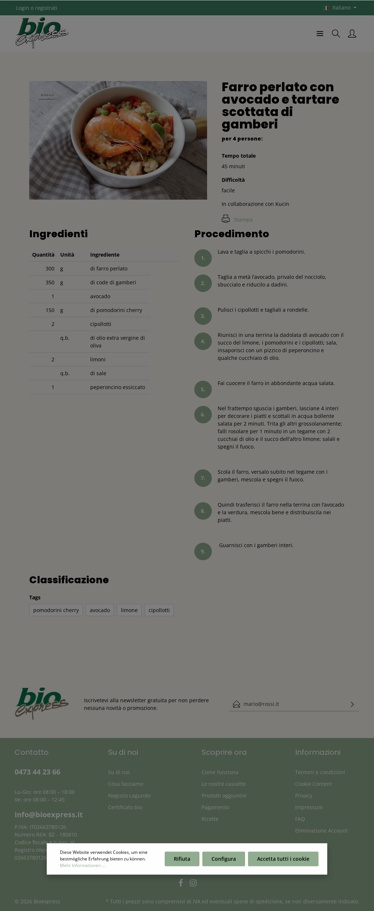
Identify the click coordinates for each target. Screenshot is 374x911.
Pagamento (215, 807)
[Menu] (320, 33)
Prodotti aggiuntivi (224, 795)
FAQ (300, 818)
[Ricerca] (336, 33)
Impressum (309, 807)
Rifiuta (182, 860)
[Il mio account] (352, 33)
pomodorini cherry (56, 610)
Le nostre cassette (224, 783)
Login (22, 7)
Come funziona (220, 772)
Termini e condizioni (320, 772)
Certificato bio (125, 807)
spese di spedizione (258, 901)
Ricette (210, 818)
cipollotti (159, 610)
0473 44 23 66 (37, 772)
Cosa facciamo (125, 783)
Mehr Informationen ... (82, 867)
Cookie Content (313, 783)
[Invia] (352, 704)
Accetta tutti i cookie (283, 860)
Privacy (303, 795)
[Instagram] (193, 884)
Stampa (237, 219)
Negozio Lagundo (129, 795)
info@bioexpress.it (49, 814)
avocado (100, 610)
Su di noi (119, 772)
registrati (46, 7)
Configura (223, 860)
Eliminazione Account (321, 830)
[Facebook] (181, 884)
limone (129, 610)
